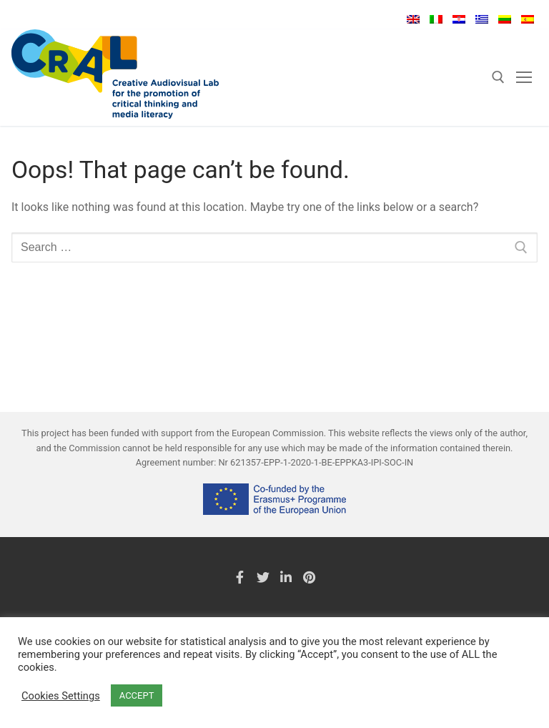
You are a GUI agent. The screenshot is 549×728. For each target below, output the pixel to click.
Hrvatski (458, 19)
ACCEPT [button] (136, 695)
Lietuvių (504, 19)
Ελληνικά (481, 19)
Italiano (436, 19)
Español (527, 19)
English (413, 19)
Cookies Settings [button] (60, 695)
